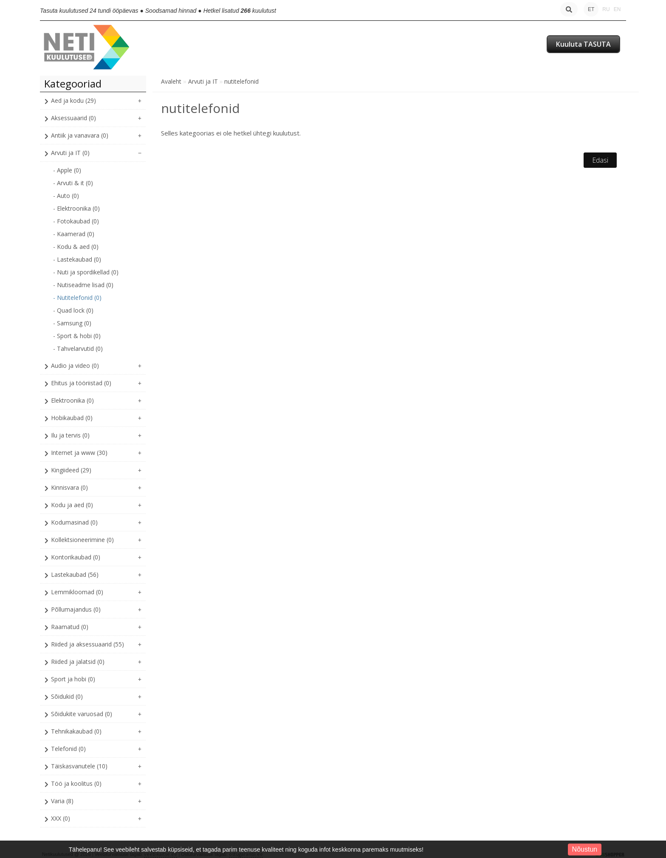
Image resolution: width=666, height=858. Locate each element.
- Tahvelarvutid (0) (78, 348)
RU (606, 9)
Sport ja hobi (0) (73, 679)
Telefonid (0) (68, 749)
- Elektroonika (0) (76, 208)
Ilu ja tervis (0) (70, 435)
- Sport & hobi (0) (77, 336)
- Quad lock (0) (73, 310)
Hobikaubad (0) (72, 418)
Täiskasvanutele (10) (79, 766)
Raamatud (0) (69, 627)
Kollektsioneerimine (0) (82, 540)
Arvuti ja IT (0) (70, 153)
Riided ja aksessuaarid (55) (87, 644)
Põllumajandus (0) (76, 609)
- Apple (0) (67, 170)
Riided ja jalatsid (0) (77, 662)
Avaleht (171, 81)
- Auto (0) (66, 196)
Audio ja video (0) (75, 365)
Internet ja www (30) (79, 453)
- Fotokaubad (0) (76, 221)
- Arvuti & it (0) (73, 183)
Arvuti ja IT (203, 81)
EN (617, 9)
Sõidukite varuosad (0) (81, 714)
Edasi (600, 160)
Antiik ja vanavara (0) (79, 135)
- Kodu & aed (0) (76, 247)
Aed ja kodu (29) (73, 100)
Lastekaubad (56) (75, 574)
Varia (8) (62, 801)
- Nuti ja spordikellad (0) (86, 272)
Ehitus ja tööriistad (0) (81, 383)
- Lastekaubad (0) (77, 259)
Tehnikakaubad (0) (76, 731)
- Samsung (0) (72, 323)
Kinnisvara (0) (69, 487)
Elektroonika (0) (72, 400)
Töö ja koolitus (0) (76, 783)
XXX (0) (60, 818)
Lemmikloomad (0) (77, 592)
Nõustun (585, 849)
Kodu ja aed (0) (72, 505)
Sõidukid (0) (67, 696)
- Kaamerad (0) (73, 234)
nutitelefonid (241, 81)
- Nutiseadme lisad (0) (83, 285)
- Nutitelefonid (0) (77, 298)
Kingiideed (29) (71, 470)
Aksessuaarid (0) (73, 118)
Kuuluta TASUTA (583, 44)
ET (591, 9)
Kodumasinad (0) (74, 522)
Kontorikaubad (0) (75, 557)
